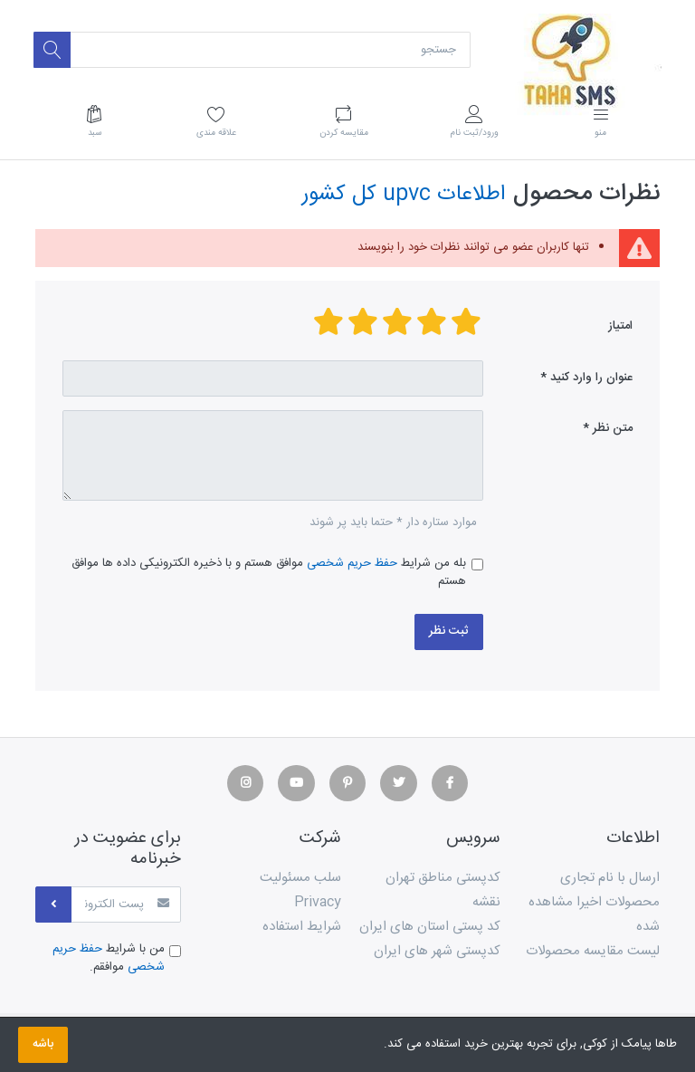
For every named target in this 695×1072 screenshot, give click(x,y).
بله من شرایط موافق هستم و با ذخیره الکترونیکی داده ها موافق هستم (268, 572)
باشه (43, 1044)
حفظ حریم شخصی (352, 563)
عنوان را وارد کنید (591, 378)
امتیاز (620, 326)
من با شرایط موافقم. (108, 958)
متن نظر (613, 428)
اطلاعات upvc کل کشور (403, 194)
